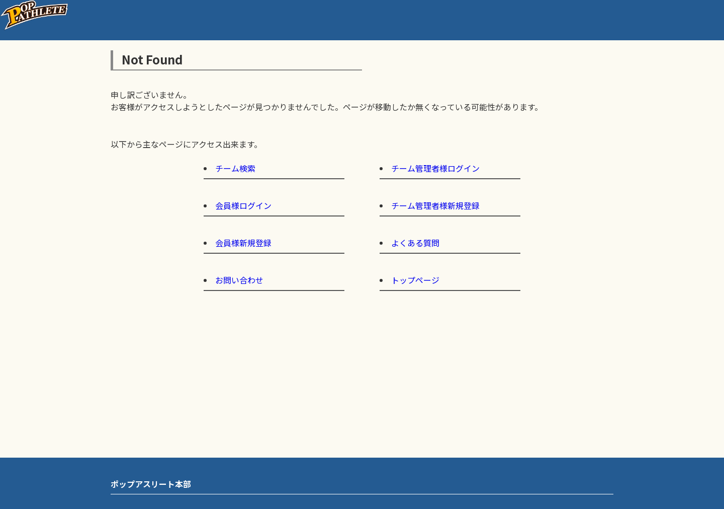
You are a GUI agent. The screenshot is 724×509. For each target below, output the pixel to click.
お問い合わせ (239, 280)
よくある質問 (415, 243)
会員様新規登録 (243, 243)
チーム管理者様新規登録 (435, 205)
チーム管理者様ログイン (435, 168)
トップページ (415, 280)
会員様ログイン (243, 205)
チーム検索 (235, 168)
